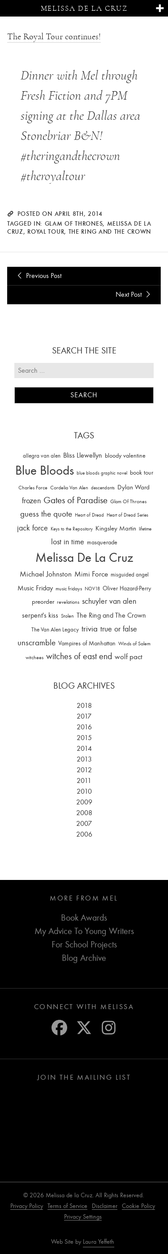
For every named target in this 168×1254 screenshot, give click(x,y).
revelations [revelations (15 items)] (68, 602)
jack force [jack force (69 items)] (32, 528)
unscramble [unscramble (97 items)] (36, 643)
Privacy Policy (26, 1206)
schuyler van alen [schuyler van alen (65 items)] (109, 601)
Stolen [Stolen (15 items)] (67, 616)
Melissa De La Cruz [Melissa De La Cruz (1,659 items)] (84, 557)
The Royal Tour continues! (54, 36)
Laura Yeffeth (98, 1242)
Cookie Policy (138, 1206)
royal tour (45, 231)
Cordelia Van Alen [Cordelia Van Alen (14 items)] (69, 487)
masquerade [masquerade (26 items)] (102, 542)
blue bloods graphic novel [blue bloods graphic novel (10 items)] (102, 473)
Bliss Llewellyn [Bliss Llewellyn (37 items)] (82, 455)
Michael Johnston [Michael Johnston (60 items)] (46, 573)
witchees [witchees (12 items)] (34, 658)
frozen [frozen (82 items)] (31, 500)
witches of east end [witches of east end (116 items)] (79, 656)
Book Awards (84, 918)
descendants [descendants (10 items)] (103, 488)
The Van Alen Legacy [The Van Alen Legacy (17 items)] (55, 629)
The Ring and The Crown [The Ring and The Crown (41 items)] (111, 615)
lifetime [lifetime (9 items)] (145, 529)
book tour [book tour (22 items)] (141, 472)
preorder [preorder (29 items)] (43, 602)
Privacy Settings (83, 1216)
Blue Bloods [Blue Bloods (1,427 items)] (44, 470)
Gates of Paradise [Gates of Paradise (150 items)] (75, 500)
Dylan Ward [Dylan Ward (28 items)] (133, 487)
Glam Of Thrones (74, 223)
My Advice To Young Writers (84, 931)
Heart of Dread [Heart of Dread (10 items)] (89, 515)
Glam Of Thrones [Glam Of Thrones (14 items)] (128, 501)
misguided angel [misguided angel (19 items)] (130, 574)
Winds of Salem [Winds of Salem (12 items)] (134, 644)
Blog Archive (84, 958)
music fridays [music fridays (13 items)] (69, 588)
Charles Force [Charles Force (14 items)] (32, 487)
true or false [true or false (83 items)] (118, 629)
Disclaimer (104, 1206)
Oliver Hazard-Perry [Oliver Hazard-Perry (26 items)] (127, 588)
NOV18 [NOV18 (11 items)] (92, 589)
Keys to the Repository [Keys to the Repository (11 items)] (72, 529)
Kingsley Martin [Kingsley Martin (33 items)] (115, 528)
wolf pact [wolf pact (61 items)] (128, 656)
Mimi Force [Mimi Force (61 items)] (91, 573)
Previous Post (37, 276)
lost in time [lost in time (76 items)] (67, 542)
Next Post (134, 294)
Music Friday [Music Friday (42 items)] (35, 588)
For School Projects (84, 944)
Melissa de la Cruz (84, 8)
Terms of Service (67, 1206)
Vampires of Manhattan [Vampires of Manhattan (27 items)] (87, 643)
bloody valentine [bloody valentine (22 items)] (125, 455)
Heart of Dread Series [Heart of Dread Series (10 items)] (127, 515)
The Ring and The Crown (110, 231)
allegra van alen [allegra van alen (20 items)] (41, 455)
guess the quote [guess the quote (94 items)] (46, 514)
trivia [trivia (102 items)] (90, 629)
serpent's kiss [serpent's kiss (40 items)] (40, 615)
